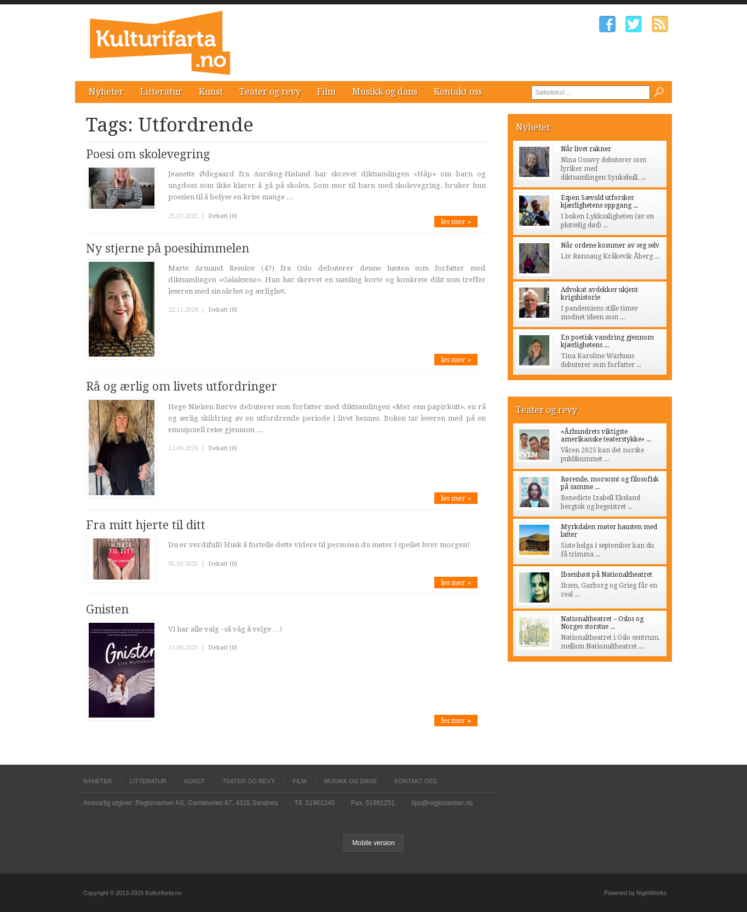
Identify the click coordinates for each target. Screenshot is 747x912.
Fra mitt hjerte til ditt (145, 525)
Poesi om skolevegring (148, 154)
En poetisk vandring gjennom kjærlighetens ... (607, 341)
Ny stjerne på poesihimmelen (167, 248)
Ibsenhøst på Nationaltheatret (606, 574)
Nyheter (106, 92)
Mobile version (373, 843)
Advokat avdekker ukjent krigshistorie (599, 293)
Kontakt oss (458, 92)
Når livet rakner (586, 149)
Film (326, 92)
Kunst (211, 92)
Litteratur (161, 92)
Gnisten (107, 609)
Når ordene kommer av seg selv (610, 245)
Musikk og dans (384, 92)
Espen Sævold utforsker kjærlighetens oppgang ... (599, 201)
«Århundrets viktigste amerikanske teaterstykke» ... (606, 435)
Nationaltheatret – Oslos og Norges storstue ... (602, 622)
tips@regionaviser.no (442, 803)
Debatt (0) (222, 216)
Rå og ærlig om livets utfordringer (181, 386)
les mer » (456, 221)
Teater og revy (270, 92)
